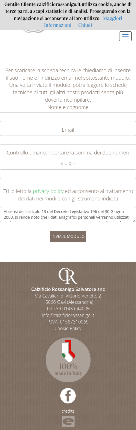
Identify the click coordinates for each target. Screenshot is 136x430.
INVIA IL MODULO (68, 236)
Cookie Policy (68, 328)
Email (68, 129)
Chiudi (85, 25)
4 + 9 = (68, 164)
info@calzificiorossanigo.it (68, 315)
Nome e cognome (68, 107)
